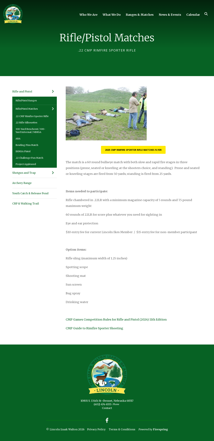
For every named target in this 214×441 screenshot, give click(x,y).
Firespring (160, 429)
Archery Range (22, 183)
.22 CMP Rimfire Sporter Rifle (32, 116)
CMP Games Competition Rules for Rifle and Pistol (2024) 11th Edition (116, 319)
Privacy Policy (96, 429)
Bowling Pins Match (27, 145)
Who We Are (88, 15)
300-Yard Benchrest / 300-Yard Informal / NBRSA (30, 131)
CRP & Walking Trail (25, 203)
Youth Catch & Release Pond (30, 193)
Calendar (193, 15)
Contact (107, 408)
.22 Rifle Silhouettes (26, 122)
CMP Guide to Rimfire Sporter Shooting (94, 328)
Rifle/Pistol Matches (36, 109)
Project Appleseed (26, 164)
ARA (18, 138)
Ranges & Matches (140, 15)
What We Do (112, 15)
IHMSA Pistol (23, 151)
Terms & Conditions (122, 429)
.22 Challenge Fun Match (29, 157)
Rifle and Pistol (34, 91)
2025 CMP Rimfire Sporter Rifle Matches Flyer (133, 149)
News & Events (170, 15)
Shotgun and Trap (34, 173)
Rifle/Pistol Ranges (26, 100)
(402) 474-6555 (103, 404)
